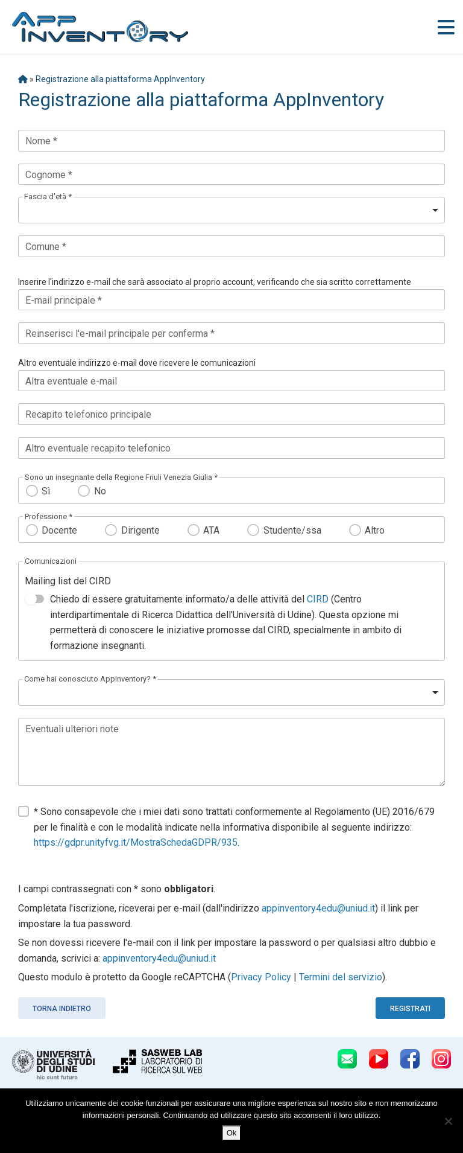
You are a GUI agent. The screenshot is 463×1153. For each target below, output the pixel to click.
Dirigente (140, 530)
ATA (211, 530)
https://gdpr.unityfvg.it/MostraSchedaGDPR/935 (136, 842)
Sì (46, 491)
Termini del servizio (340, 977)
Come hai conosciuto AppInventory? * (90, 679)
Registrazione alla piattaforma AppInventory (120, 79)
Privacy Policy (261, 977)
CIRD (318, 599)
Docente (59, 530)
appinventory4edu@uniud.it (318, 908)
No (100, 491)
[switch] (34, 599)
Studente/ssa (292, 530)
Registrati (410, 1008)
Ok (232, 1132)
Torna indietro (62, 1008)
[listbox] (231, 210)
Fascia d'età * (48, 196)
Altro (375, 530)
